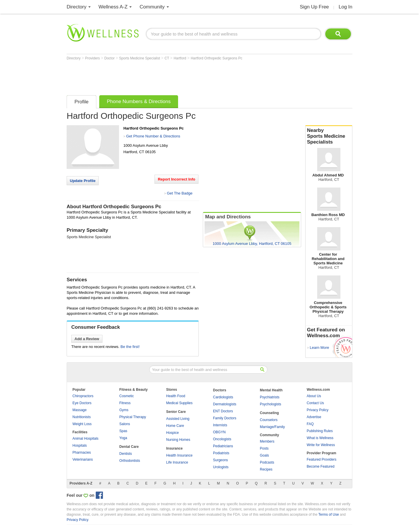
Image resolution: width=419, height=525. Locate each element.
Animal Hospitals (85, 438)
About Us (314, 396)
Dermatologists (224, 404)
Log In (345, 7)
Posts (264, 448)
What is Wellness (320, 438)
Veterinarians (82, 459)
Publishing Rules (320, 431)
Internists (220, 425)
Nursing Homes (178, 440)
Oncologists (222, 439)
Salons (124, 424)
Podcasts (267, 462)
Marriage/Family (272, 427)
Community (152, 7)
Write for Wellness (321, 445)
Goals (264, 455)
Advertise (314, 417)
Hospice (172, 433)
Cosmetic (126, 396)
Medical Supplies (179, 403)
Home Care (175, 426)
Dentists (125, 454)
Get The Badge (179, 193)
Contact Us (315, 403)
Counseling (269, 413)
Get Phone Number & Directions (153, 136)
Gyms (123, 410)
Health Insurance (179, 455)
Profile (81, 102)
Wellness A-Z (113, 7)
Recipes (266, 469)
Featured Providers (321, 459)
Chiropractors (82, 396)
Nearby (329, 136)
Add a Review (86, 339)
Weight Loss (82, 424)
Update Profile (82, 180)
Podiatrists (221, 453)
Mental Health (271, 390)
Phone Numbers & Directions (139, 101)
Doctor (110, 58)
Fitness (125, 403)
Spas (123, 431)
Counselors (269, 420)
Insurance (174, 448)
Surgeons (220, 460)
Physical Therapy (132, 417)
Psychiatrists (269, 397)
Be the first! (130, 346)
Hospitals (79, 445)
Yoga (123, 438)
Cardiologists (223, 397)
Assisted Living (177, 419)
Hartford (180, 58)
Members (267, 441)
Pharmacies (81, 452)
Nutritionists (81, 417)
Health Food (175, 396)
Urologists (220, 467)
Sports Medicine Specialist (140, 58)
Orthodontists (129, 461)
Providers (93, 58)
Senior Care (176, 412)
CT (167, 58)
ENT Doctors (223, 411)
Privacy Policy (318, 410)
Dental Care (129, 447)
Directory (76, 7)
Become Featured (320, 466)
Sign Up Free (314, 7)
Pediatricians (223, 446)
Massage (79, 410)
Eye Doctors (81, 403)
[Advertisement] (172, 76)
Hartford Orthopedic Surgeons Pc (216, 58)
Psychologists (270, 404)
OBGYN (219, 432)
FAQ (310, 424)
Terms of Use (328, 514)
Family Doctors (224, 418)
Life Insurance (177, 462)
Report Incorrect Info (176, 179)
